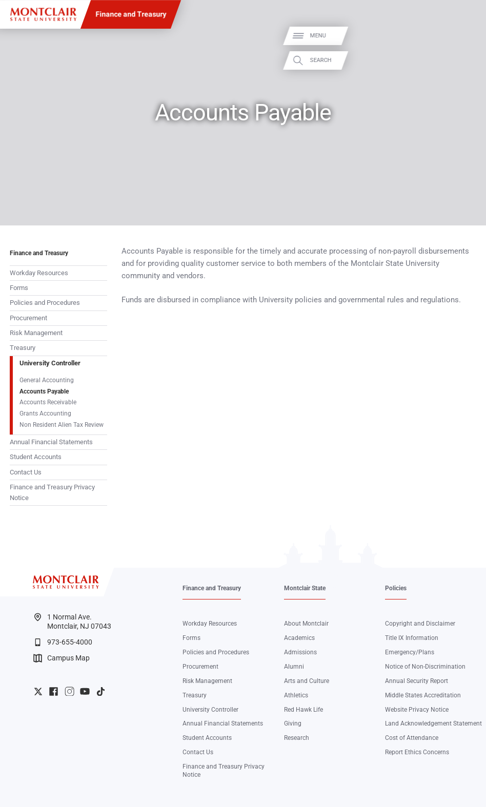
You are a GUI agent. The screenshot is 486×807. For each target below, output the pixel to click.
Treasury (22, 347)
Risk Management (36, 333)
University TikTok (101, 691)
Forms (19, 288)
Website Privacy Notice (417, 709)
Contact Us (26, 472)
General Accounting (46, 380)
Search (466, 60)
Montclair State (305, 588)
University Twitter (38, 691)
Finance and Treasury (130, 14)
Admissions (300, 652)
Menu (463, 36)
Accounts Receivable (47, 402)
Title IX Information (411, 638)
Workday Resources (39, 273)
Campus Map (61, 658)
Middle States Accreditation (423, 695)
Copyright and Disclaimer (420, 623)
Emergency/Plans (409, 652)
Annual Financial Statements (51, 442)
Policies (396, 588)
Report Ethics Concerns (417, 752)
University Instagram (69, 691)
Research (296, 737)
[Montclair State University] (43, 14)
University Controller (49, 363)
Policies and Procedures (45, 302)
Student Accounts (36, 457)
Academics (299, 638)
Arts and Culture (306, 681)
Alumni (294, 666)
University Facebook (53, 691)
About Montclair (306, 623)
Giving (292, 723)
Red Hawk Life (303, 709)
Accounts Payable (44, 391)
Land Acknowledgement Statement (433, 723)
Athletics (296, 695)
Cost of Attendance (411, 737)
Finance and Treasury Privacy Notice (52, 492)
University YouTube (85, 691)
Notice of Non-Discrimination (425, 666)
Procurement (28, 318)
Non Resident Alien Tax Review (61, 424)
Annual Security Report (416, 681)
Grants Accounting (45, 413)
